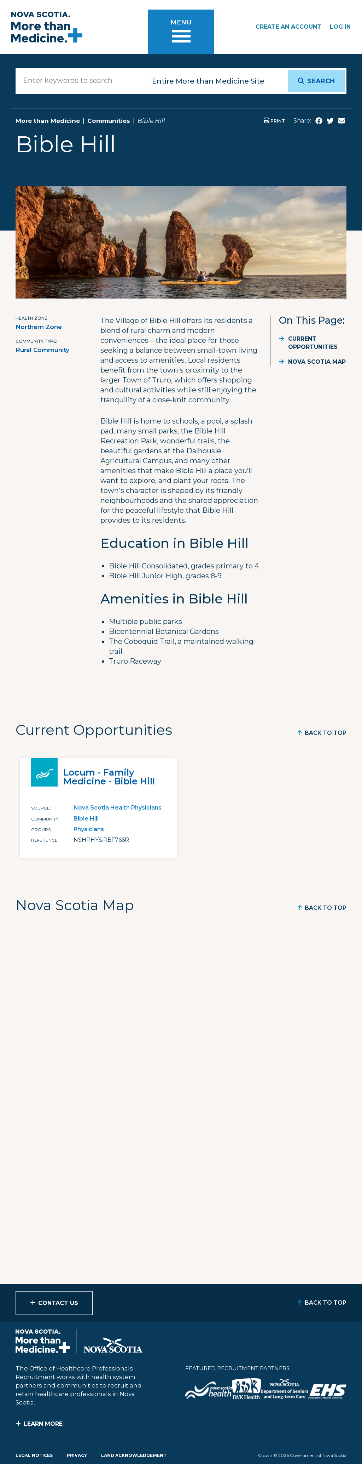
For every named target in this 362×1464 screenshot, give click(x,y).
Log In (340, 26)
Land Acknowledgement (134, 1455)
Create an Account (288, 26)
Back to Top (325, 733)
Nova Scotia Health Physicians (118, 807)
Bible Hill (86, 818)
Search (321, 81)
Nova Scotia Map (317, 361)
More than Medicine (48, 120)
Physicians (89, 829)
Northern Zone (39, 326)
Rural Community (42, 349)
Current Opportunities (313, 342)
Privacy (77, 1455)
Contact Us (58, 1303)
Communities (108, 120)
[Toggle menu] (181, 32)
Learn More (43, 1423)
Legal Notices (34, 1455)
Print (274, 121)
